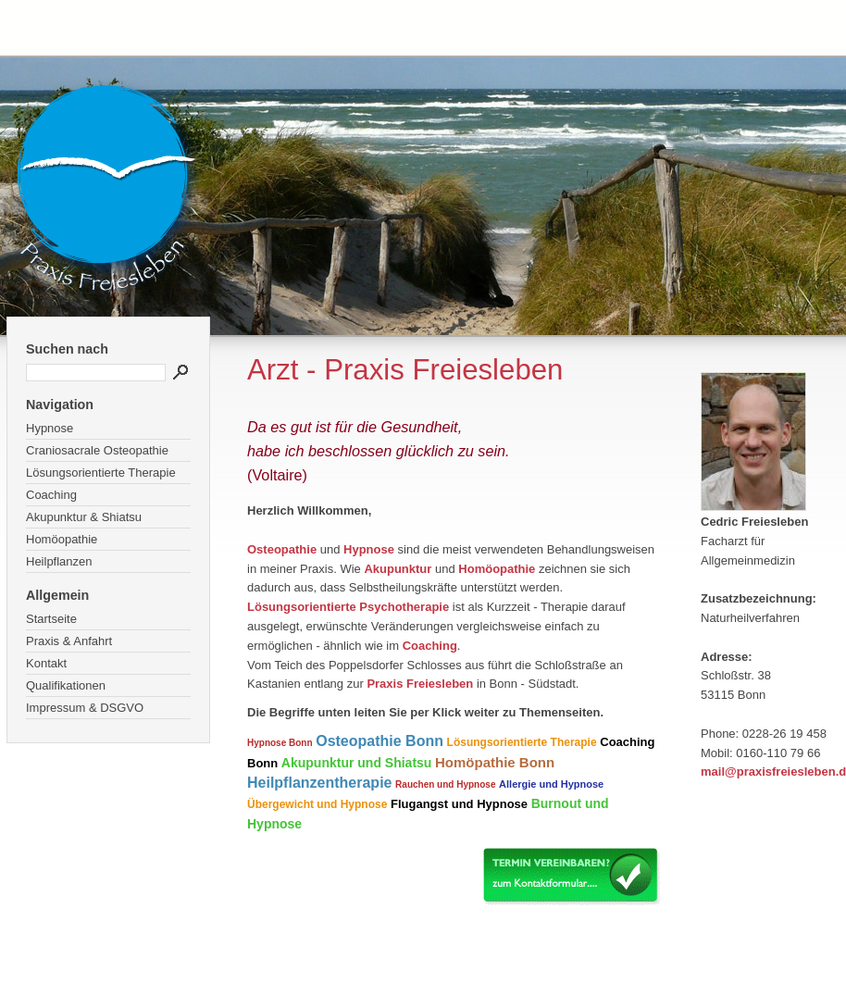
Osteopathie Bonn (379, 741)
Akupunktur (397, 569)
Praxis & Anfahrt (69, 641)
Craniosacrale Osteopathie (97, 450)
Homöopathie (61, 539)
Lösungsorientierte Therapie (101, 472)
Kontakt (46, 663)
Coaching (51, 495)
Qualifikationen (66, 685)
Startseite (51, 619)
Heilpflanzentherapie (319, 782)
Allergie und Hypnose (551, 784)
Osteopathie (282, 549)
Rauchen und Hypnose (445, 784)
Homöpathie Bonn (494, 762)
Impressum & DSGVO (84, 708)
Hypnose (49, 428)
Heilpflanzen (59, 561)
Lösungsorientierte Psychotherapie (348, 607)
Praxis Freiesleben (420, 684)
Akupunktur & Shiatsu (84, 517)
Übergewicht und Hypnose (317, 804)
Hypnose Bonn (280, 743)
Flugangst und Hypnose (459, 804)
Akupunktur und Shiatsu (356, 762)
